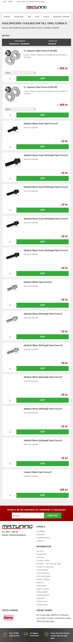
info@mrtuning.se (17, 535)
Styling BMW (42, 592)
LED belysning (43, 573)
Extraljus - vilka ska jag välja (49, 563)
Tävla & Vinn (42, 601)
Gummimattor (42, 570)
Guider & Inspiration (45, 567)
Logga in (40, 541)
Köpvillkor (41, 534)
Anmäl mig (52, 515)
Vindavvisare (42, 604)
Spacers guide (43, 589)
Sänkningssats (43, 595)
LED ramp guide (44, 576)
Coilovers (41, 557)
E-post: (5, 535)
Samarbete (41, 585)
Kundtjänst (41, 531)
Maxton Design (43, 579)
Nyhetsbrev (41, 554)
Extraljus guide (43, 560)
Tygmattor (41, 598)
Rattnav (40, 582)
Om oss (40, 551)
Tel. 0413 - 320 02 (10, 532)
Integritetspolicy (43, 537)
